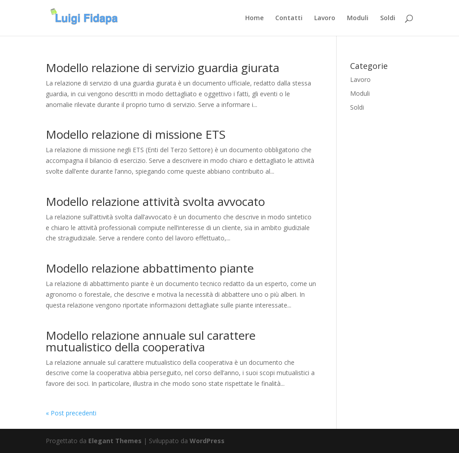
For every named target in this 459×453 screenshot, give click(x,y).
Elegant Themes (115, 440)
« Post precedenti (71, 413)
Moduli (357, 18)
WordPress (207, 440)
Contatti (289, 18)
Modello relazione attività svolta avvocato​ (155, 201)
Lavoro (324, 18)
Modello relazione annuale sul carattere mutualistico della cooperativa (150, 341)
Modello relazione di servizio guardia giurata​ (162, 68)
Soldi (387, 18)
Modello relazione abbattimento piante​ (150, 268)
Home (254, 18)
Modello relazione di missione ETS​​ (135, 134)
